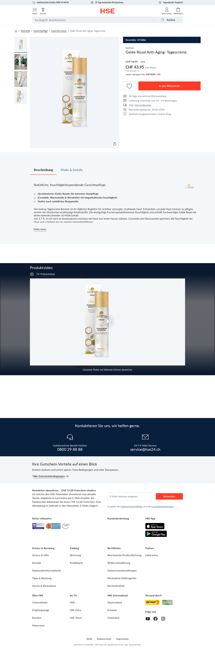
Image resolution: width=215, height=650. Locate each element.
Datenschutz (104, 638)
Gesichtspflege (40, 31)
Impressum (122, 638)
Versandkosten (143, 104)
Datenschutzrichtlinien (131, 506)
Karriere (36, 617)
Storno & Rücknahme (44, 585)
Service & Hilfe (40, 555)
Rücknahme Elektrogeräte (121, 578)
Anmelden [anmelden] (169, 496)
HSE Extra (75, 610)
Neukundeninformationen (46, 570)
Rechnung (75, 555)
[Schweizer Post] (152, 602)
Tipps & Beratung (42, 578)
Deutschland (114, 602)
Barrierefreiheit (116, 585)
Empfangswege (40, 610)
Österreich (113, 617)
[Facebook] (155, 618)
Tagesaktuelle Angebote (171, 2)
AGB (89, 638)
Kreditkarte (76, 562)
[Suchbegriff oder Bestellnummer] (92, 20)
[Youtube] (147, 618)
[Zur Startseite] (107, 11)
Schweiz (112, 610)
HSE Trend (76, 617)
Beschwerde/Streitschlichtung (124, 555)
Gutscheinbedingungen (162, 506)
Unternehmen (40, 602)
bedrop (130, 47)
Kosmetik (25, 31)
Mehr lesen (40, 229)
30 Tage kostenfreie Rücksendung (107, 2)
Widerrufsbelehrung (118, 562)
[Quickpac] (167, 602)
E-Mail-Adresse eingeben (124, 496)
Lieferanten (151, 555)
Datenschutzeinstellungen (122, 570)
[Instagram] (163, 618)
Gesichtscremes (59, 31)
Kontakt (36, 562)
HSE (72, 602)
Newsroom (38, 625)
